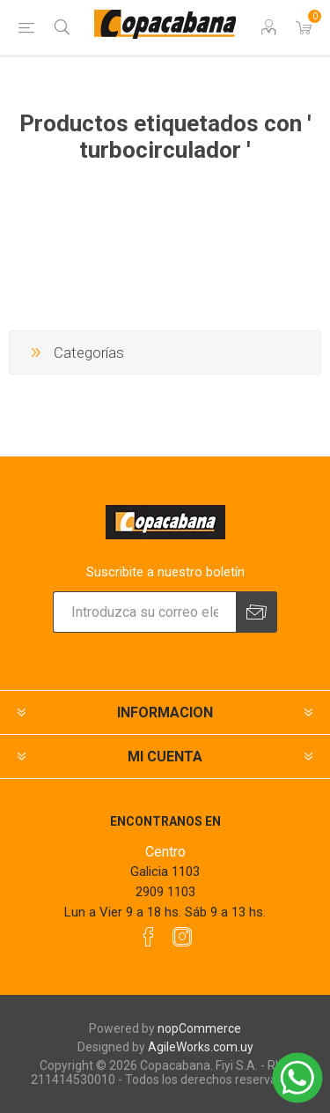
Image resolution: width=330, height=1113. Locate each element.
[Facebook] (149, 937)
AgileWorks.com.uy (200, 1047)
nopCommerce (199, 1028)
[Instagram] (182, 937)
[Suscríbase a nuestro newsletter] (144, 612)
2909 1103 (165, 892)
